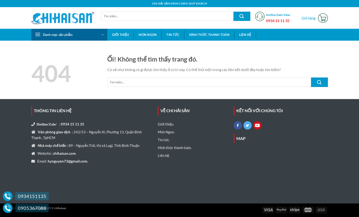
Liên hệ (245, 35)
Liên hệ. (164, 155)
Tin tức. (164, 140)
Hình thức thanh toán (209, 35)
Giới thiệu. (166, 124)
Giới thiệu (120, 35)
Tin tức (172, 35)
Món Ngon (148, 35)
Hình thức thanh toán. (174, 147)
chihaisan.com (63, 153)
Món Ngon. (166, 132)
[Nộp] (241, 16)
